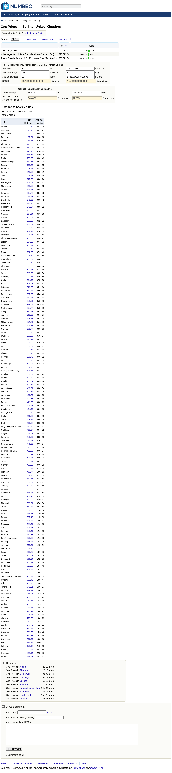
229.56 (30, 186)
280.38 (30, 238)
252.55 (30, 210)
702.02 (30, 555)
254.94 (30, 214)
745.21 (30, 587)
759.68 (30, 604)
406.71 (30, 371)
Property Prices (29, 14)
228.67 (30, 182)
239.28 (30, 196)
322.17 (30, 277)
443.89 (30, 440)
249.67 (30, 207)
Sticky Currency (30, 39)
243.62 (30, 200)
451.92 (30, 454)
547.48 (30, 507)
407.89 (30, 378)
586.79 (30, 510)
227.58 (30, 179)
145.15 (30, 151)
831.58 (30, 632)
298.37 (30, 259)
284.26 (30, 242)
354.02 (30, 304)
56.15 (30, 141)
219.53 (30, 172)
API (84, 763)
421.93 (30, 402)
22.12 (30, 127)
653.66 (30, 538)
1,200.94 (29, 649)
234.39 (30, 189)
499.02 (30, 500)
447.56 (30, 447)
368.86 (30, 315)
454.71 (30, 458)
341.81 (30, 297)
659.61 (30, 545)
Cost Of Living (10, 14)
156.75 (30, 155)
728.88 (30, 569)
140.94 (30, 148)
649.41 (30, 531)
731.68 (30, 573)
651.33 (30, 534)
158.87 (30, 158)
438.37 (30, 430)
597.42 (30, 517)
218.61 (30, 169)
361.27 (30, 311)
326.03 (30, 284)
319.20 (30, 273)
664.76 (30, 548)
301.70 (30, 263)
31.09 (30, 134)
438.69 (30, 433)
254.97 (30, 217)
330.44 (30, 290)
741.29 (30, 583)
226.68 (30, 175)
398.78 (30, 360)
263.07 (30, 224)
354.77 (30, 308)
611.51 (30, 524)
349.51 (30, 301)
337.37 (30, 294)
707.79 (30, 562)
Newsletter (43, 763)
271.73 (30, 228)
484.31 (30, 493)
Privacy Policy (97, 768)
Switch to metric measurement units (56, 39)
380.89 (30, 336)
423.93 (30, 405)
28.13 (30, 130)
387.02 (30, 346)
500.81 (30, 503)
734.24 (30, 576)
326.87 (30, 287)
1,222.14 (29, 653)
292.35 (30, 252)
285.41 (30, 245)
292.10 (30, 249)
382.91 (30, 339)
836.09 (30, 639)
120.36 (30, 144)
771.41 (30, 611)
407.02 (30, 374)
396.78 (30, 357)
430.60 (30, 426)
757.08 (30, 597)
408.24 (30, 381)
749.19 (30, 590)
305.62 (30, 266)
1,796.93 (29, 656)
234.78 (30, 193)
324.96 (30, 280)
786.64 (30, 625)
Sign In (49, 712)
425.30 (30, 412)
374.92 (30, 325)
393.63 (30, 350)
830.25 (30, 629)
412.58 (30, 385)
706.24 (30, 559)
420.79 (30, 395)
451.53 (30, 451)
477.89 (30, 486)
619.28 (30, 528)
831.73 (30, 635)
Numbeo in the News (22, 763)
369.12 (30, 318)
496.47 (30, 496)
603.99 (30, 520)
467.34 (30, 482)
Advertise (58, 763)
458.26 (30, 465)
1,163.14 (29, 643)
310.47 (30, 270)
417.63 (30, 392)
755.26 (30, 594)
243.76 (30, 203)
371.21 (30, 322)
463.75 (30, 479)
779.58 (30, 618)
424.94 (30, 409)
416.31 (30, 388)
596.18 (30, 514)
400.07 (30, 364)
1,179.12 (29, 646)
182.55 (30, 162)
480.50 (30, 489)
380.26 (30, 332)
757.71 (30, 601)
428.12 (30, 419)
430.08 (30, 423)
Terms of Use (78, 768)
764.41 (30, 608)
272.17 (30, 231)
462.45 (30, 475)
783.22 (30, 622)
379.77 (30, 329)
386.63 (30, 343)
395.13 (30, 353)
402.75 (30, 367)
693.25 (30, 552)
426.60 (30, 416)
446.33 (30, 444)
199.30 (30, 165)
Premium (65, 14)
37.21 (30, 137)
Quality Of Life (49, 14)
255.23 (30, 221)
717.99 (30, 566)
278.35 (30, 235)
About (3, 763)
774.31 (30, 615)
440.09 (30, 437)
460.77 (30, 472)
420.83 (30, 399)
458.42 (30, 468)
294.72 (30, 256)
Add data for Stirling (34, 33)
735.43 (30, 580)
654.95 (30, 541)
